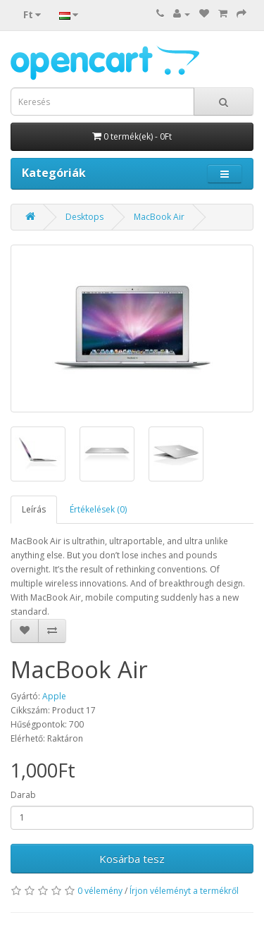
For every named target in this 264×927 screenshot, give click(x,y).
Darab (23, 795)
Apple (54, 696)
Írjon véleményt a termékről (184, 891)
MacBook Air (159, 217)
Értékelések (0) (98, 509)
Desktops (84, 217)
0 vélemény (99, 891)
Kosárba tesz (132, 859)
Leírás (34, 509)
